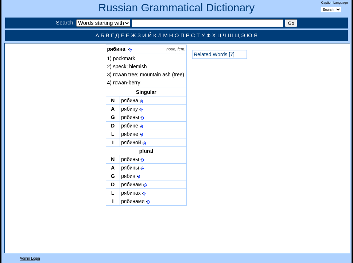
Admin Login (30, 258)
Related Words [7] (214, 54)
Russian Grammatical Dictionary (176, 7)
